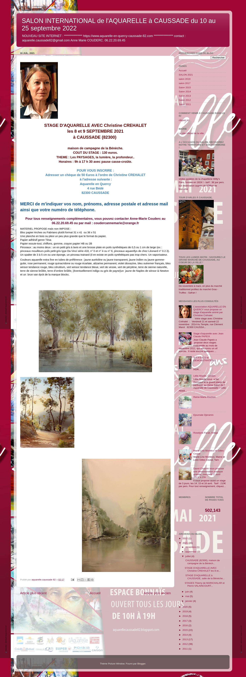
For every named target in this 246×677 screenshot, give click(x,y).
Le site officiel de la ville (191, 133)
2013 (185, 639)
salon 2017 (184, 83)
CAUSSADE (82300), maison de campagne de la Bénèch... (202, 561)
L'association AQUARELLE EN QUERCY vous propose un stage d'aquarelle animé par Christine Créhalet (209, 311)
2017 (185, 621)
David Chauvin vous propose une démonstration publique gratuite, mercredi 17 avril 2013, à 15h (208, 473)
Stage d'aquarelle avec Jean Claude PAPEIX (208, 335)
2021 (185, 543)
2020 (185, 607)
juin (187, 591)
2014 (185, 634)
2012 (185, 644)
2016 (185, 625)
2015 (185, 630)
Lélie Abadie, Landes (204, 375)
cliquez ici (184, 120)
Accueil (95, 593)
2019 (185, 611)
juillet (188, 556)
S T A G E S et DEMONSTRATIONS (204, 359)
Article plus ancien (157, 593)
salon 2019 (184, 79)
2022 (185, 538)
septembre (191, 551)
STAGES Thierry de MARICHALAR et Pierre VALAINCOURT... (205, 584)
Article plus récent (33, 593)
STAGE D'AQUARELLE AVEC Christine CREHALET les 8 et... (203, 569)
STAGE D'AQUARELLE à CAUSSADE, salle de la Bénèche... (205, 577)
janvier (189, 601)
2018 (185, 616)
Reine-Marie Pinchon (204, 397)
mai (187, 596)
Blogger (141, 663)
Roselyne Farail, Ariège (205, 432)
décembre (191, 547)
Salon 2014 (185, 91)
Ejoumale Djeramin (203, 415)
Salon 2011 (185, 104)
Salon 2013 (185, 95)
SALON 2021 (186, 74)
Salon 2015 (185, 87)
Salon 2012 (185, 100)
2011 (185, 648)
